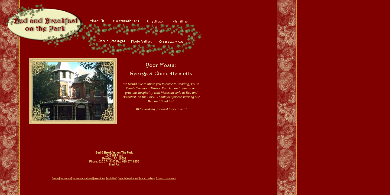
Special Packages (128, 178)
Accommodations (82, 178)
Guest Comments (166, 178)
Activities (111, 178)
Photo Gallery (147, 178)
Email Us (114, 164)
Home (56, 178)
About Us (66, 178)
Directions (99, 178)
